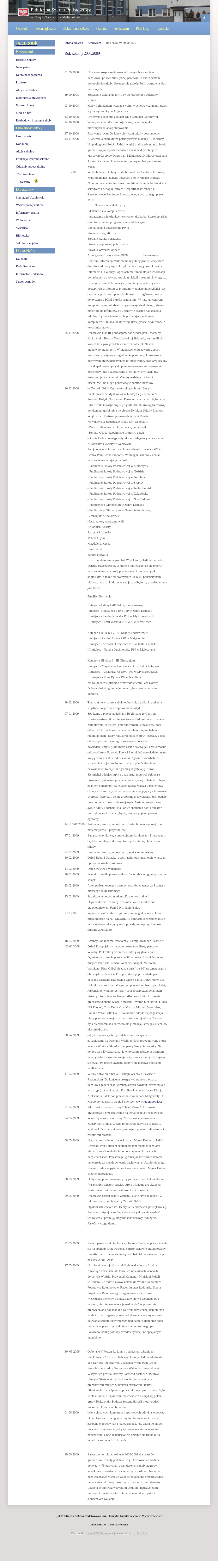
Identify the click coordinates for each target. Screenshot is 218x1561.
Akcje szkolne (25, 151)
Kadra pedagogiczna (29, 74)
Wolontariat (23, 220)
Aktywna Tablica (27, 90)
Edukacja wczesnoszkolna (32, 159)
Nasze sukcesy (25, 105)
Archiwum (121, 28)
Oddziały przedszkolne (30, 166)
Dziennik (22, 258)
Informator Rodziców (29, 274)
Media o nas (23, 112)
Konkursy (22, 143)
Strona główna (45, 28)
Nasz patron (23, 67)
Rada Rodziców (26, 266)
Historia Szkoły (26, 59)
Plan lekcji (143, 28)
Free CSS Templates (100, 1533)
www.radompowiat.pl (150, 1101)
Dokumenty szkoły (75, 28)
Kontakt (163, 28)
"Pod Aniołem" (25, 174)
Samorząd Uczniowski (30, 197)
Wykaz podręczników (29, 205)
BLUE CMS (139, 1533)
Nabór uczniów (25, 281)
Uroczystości (24, 136)
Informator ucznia (27, 212)
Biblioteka (22, 235)
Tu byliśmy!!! (27, 181)
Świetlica (22, 228)
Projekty (21, 82)
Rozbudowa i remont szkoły (34, 120)
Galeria (101, 28)
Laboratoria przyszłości (31, 97)
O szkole (22, 28)
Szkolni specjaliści (28, 243)
